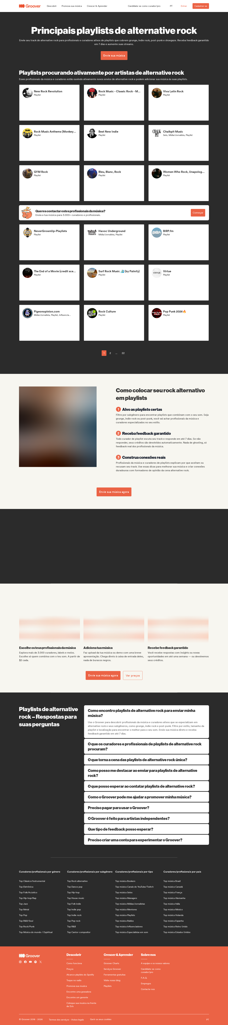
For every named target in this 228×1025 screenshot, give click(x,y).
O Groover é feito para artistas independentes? (146, 818)
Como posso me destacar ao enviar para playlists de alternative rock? (146, 773)
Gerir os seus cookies (100, 1019)
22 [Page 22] (123, 353)
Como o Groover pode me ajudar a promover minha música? (146, 796)
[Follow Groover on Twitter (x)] (40, 962)
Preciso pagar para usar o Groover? (146, 807)
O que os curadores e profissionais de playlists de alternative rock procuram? (146, 746)
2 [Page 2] (110, 353)
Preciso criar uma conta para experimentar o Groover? (146, 839)
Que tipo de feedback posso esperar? (146, 829)
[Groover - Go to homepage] (42, 956)
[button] (52, 6)
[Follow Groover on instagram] (20, 962)
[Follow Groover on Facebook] (25, 962)
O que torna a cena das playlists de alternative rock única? (146, 759)
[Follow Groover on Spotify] (35, 962)
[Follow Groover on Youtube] (30, 962)
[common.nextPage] (131, 353)
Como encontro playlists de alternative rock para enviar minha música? (147, 713)
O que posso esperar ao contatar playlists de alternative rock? (146, 786)
